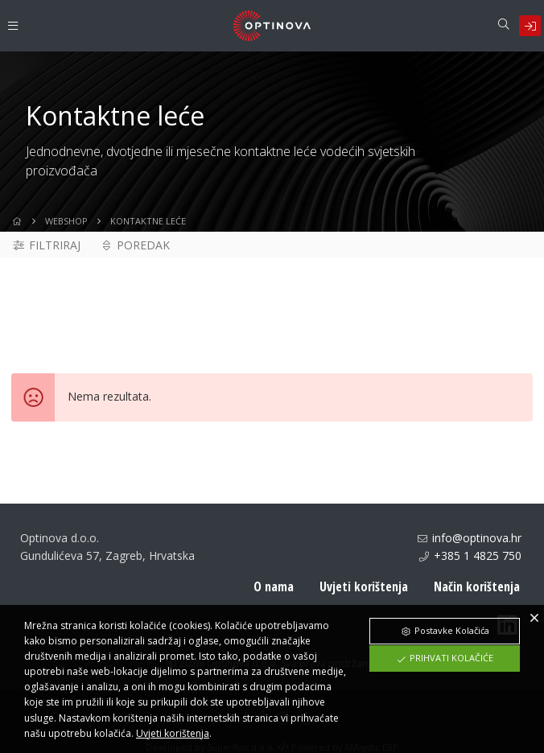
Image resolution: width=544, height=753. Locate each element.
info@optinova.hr (476, 537)
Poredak (135, 245)
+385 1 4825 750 (477, 555)
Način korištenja (477, 586)
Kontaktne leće (148, 221)
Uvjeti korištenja (363, 586)
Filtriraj (45, 245)
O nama (273, 586)
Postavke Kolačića (445, 630)
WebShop (66, 221)
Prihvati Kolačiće (444, 658)
